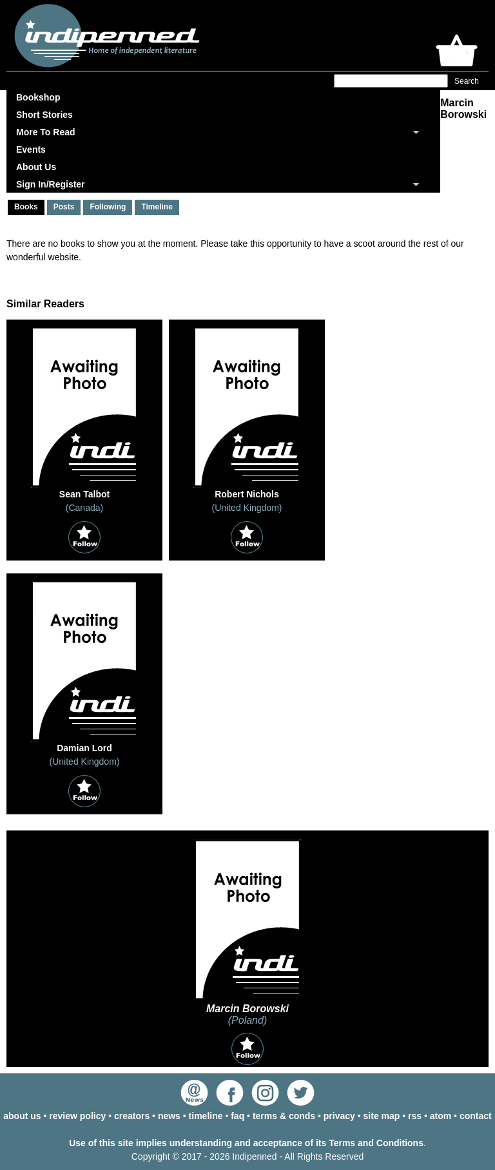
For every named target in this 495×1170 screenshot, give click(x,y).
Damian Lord (84, 748)
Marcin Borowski (247, 1008)
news (169, 1116)
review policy (77, 1116)
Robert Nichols (247, 494)
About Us (36, 167)
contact (476, 1116)
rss (415, 1116)
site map (382, 1116)
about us (22, 1116)
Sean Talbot (84, 494)
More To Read (45, 132)
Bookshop (38, 97)
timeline (206, 1116)
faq (237, 1116)
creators (132, 1116)
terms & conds (284, 1116)
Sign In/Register (50, 184)
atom (440, 1116)
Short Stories (44, 115)
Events (31, 149)
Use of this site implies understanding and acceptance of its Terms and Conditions (246, 1143)
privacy (339, 1116)
